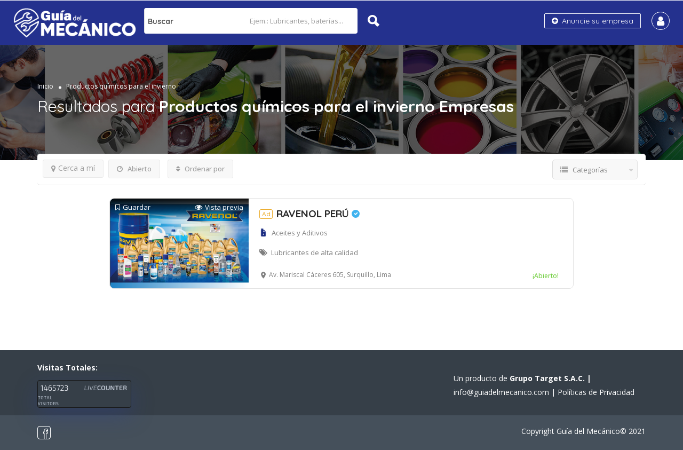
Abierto (134, 168)
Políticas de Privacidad (596, 392)
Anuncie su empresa (592, 21)
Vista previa (219, 207)
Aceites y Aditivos (300, 233)
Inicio (45, 86)
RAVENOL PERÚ (309, 213)
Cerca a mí (73, 168)
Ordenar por (200, 168)
